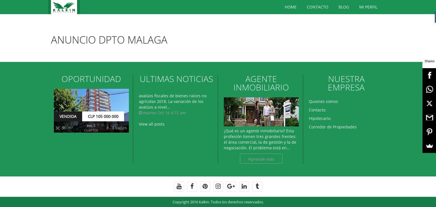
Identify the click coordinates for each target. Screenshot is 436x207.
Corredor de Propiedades (333, 127)
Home (291, 7)
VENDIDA (67, 116)
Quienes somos (323, 101)
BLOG (344, 7)
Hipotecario (320, 118)
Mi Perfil (368, 7)
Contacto (317, 7)
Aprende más (261, 159)
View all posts (152, 124)
